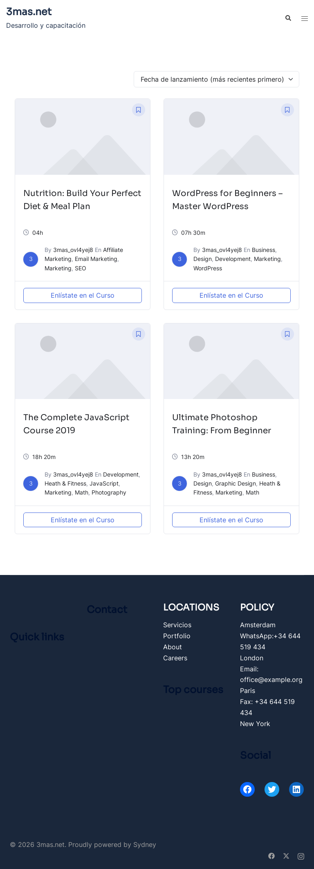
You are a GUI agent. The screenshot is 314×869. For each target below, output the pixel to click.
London (251, 658)
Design (202, 258)
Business (263, 249)
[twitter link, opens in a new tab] (286, 855)
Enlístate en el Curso (82, 295)
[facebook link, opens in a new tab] (271, 855)
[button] (288, 18)
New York (255, 724)
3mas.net (29, 12)
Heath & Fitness (65, 483)
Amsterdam (258, 625)
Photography (109, 492)
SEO (80, 268)
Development (233, 258)
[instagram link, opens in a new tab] (301, 855)
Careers (175, 658)
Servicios (177, 625)
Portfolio (177, 636)
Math (81, 492)
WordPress (207, 268)
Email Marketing (96, 258)
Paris (247, 690)
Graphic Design (235, 483)
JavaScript (104, 483)
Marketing (58, 268)
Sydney (144, 844)
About (172, 647)
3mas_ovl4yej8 (73, 249)
